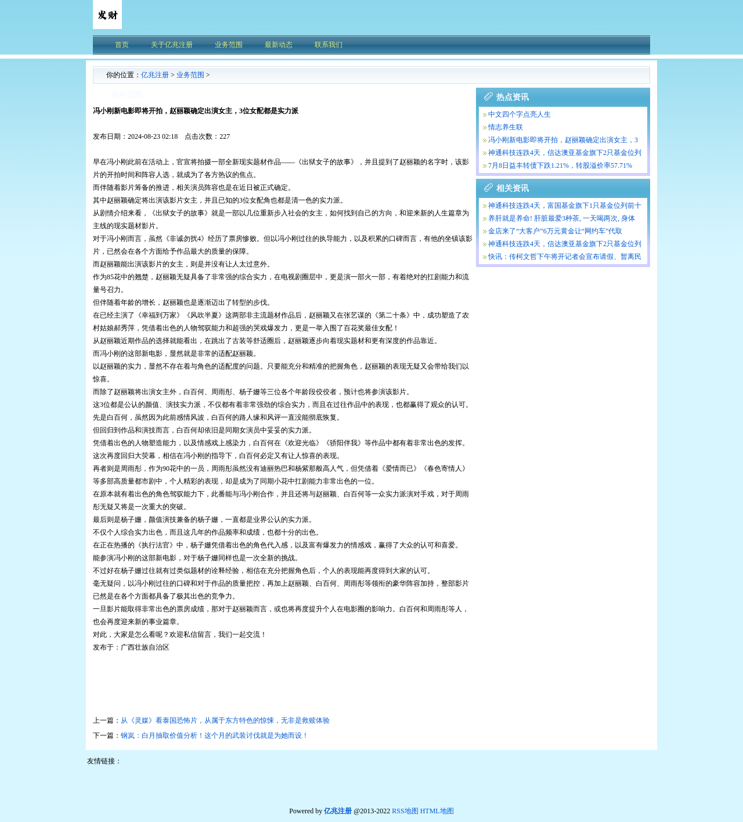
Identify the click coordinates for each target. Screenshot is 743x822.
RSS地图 (405, 811)
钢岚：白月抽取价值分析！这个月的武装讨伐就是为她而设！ (215, 735)
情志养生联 (505, 127)
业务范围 (190, 75)
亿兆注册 (155, 75)
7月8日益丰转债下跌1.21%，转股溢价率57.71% (560, 165)
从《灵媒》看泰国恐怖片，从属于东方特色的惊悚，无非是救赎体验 (225, 720)
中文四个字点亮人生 (519, 114)
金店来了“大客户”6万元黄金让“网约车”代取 (555, 231)
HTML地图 (437, 811)
